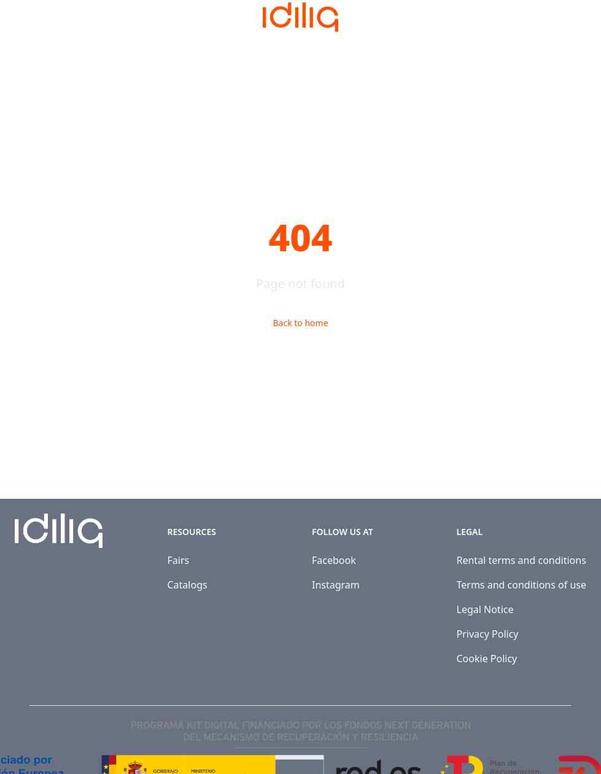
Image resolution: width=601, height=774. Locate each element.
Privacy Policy (488, 634)
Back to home (300, 323)
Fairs (179, 560)
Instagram (336, 585)
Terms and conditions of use (522, 585)
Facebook (334, 560)
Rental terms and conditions (521, 560)
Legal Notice (485, 609)
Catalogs (187, 585)
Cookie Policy (487, 658)
